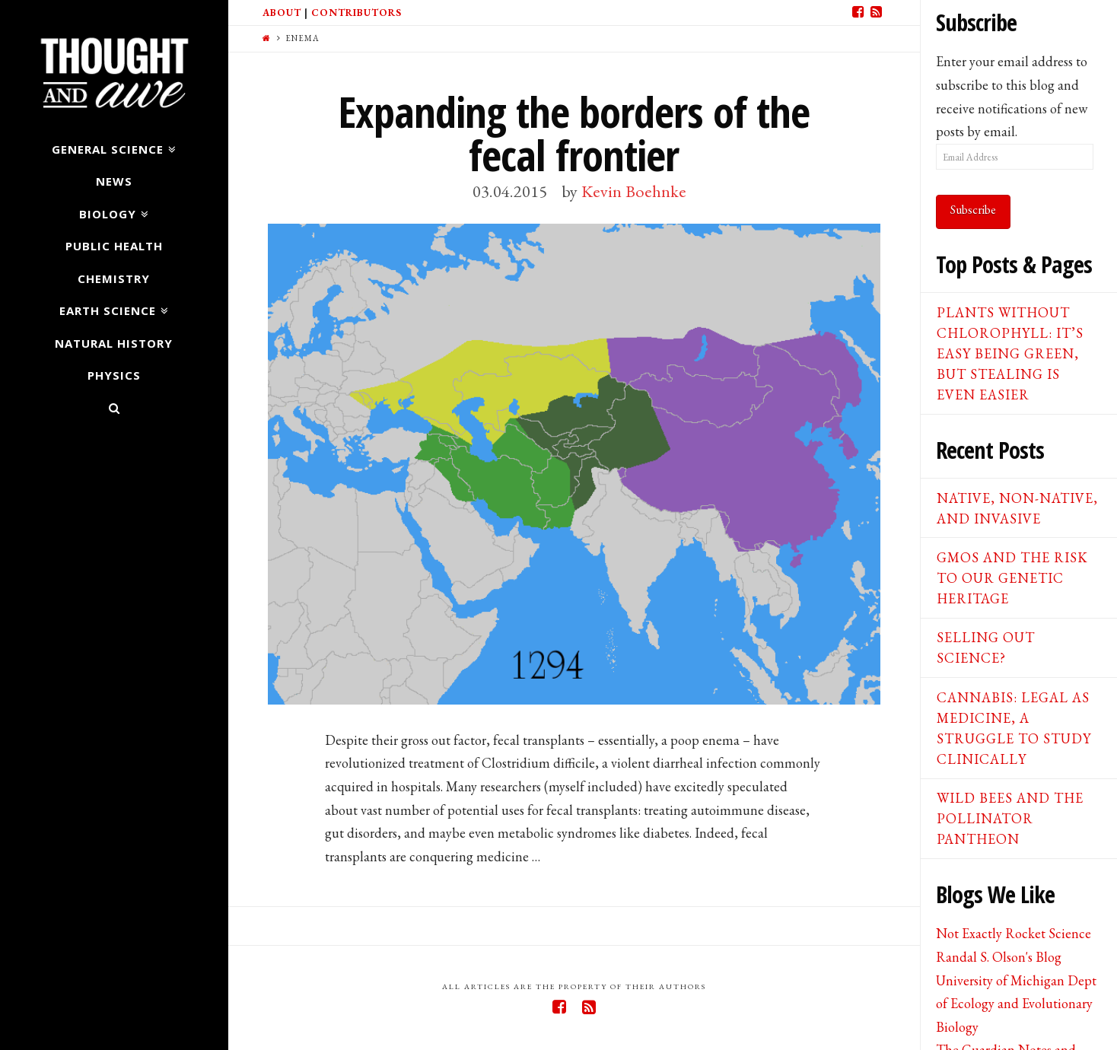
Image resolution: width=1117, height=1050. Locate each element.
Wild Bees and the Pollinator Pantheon (1010, 818)
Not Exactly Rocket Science (1013, 933)
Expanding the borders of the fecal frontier (574, 133)
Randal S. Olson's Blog (998, 957)
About (282, 12)
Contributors (356, 12)
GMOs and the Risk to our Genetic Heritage (1012, 578)
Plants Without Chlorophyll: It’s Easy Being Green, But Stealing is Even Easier (1010, 353)
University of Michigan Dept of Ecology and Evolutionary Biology (1016, 1004)
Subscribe (973, 210)
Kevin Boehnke (633, 191)
